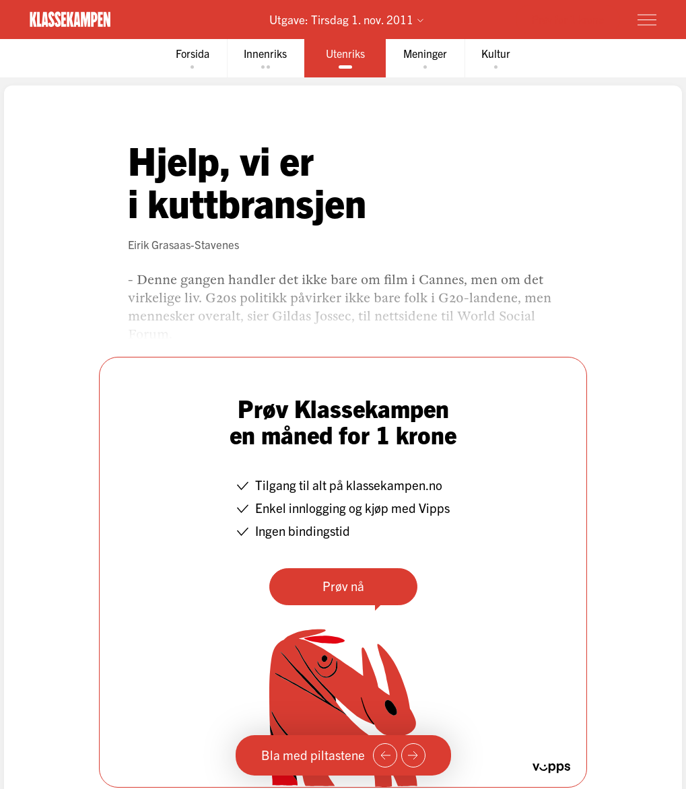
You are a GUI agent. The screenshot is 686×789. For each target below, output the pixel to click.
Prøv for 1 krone (568, 19)
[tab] (192, 58)
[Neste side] (413, 755)
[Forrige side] (385, 755)
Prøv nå (343, 586)
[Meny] (647, 19)
